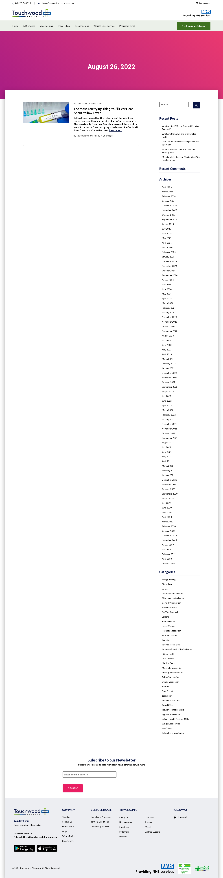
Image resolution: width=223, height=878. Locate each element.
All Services (29, 25)
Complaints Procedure (101, 817)
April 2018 (167, 559)
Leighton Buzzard (152, 832)
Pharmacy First (127, 25)
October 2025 (168, 215)
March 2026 (167, 191)
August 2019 (168, 545)
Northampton (125, 822)
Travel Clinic (63, 25)
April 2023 (167, 354)
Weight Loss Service (104, 25)
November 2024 (169, 266)
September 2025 (169, 219)
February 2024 (169, 308)
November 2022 (169, 377)
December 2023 (169, 317)
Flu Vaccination (168, 621)
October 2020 (168, 489)
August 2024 (168, 280)
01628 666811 (24, 833)
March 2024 (167, 303)
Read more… (115, 130)
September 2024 (169, 275)
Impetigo (166, 640)
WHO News (167, 728)
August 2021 (168, 442)
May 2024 (166, 294)
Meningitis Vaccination (172, 668)
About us (66, 817)
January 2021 (168, 475)
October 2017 (168, 563)
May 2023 (166, 349)
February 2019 (169, 554)
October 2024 (168, 270)
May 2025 (166, 238)
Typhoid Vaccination (171, 714)
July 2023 (166, 340)
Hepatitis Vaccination (171, 630)
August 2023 (168, 335)
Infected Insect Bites (171, 644)
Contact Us (67, 822)
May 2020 (166, 512)
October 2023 (168, 326)
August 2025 (168, 224)
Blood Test (167, 584)
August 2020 (168, 498)
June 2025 (167, 233)
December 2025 (169, 205)
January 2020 (168, 531)
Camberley (150, 817)
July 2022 (166, 396)
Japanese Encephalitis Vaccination (177, 649)
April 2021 (167, 461)
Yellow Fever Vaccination (87, 104)
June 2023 (167, 345)
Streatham (124, 827)
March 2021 (167, 466)
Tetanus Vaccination (171, 700)
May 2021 (166, 456)
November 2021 (169, 428)
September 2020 (169, 494)
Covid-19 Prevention (171, 603)
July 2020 (166, 503)
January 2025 (168, 256)
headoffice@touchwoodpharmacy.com (37, 837)
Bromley (148, 822)
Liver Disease (168, 658)
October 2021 (168, 433)
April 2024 (167, 298)
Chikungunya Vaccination (173, 598)
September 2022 (169, 387)
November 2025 (169, 210)
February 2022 (169, 415)
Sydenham (124, 832)
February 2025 (169, 252)
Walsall (148, 827)
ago (107, 135)
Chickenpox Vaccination (173, 593)
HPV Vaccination (169, 635)
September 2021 (169, 438)
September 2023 (169, 331)
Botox (165, 589)
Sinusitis (165, 686)
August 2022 (168, 391)
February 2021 (169, 470)
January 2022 (168, 419)
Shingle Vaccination (170, 682)
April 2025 (167, 243)
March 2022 (167, 410)
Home (15, 25)
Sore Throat (167, 691)
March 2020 (167, 521)
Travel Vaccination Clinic (173, 710)
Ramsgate (123, 817)
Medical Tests (168, 663)
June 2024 (167, 289)
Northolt (123, 836)
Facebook (180, 817)
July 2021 (166, 447)
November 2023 (169, 322)
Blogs (64, 831)
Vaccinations (46, 25)
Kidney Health (168, 654)
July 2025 (166, 229)
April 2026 (167, 187)
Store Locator (203, 3)
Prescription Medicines (172, 672)
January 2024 (168, 312)
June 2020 (167, 507)
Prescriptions (82, 25)
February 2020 (169, 526)
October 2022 (168, 382)
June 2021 (167, 452)
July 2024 (166, 284)
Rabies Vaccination (170, 677)
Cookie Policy (68, 841)
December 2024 (169, 261)
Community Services (100, 826)
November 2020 (169, 484)
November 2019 (169, 540)
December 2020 (169, 480)
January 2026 (168, 201)
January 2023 (168, 368)
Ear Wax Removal (170, 612)
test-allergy (167, 696)
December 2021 (169, 424)
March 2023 (167, 359)
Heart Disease (168, 626)
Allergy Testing (168, 579)
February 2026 (169, 196)
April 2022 (167, 405)
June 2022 (167, 401)
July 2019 (166, 549)
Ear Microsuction (169, 607)
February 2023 (169, 363)
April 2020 (167, 517)
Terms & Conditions (100, 822)
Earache (165, 617)
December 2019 (169, 535)
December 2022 (169, 373)
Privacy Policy (68, 836)
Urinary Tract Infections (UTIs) (175, 719)
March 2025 (167, 247)
